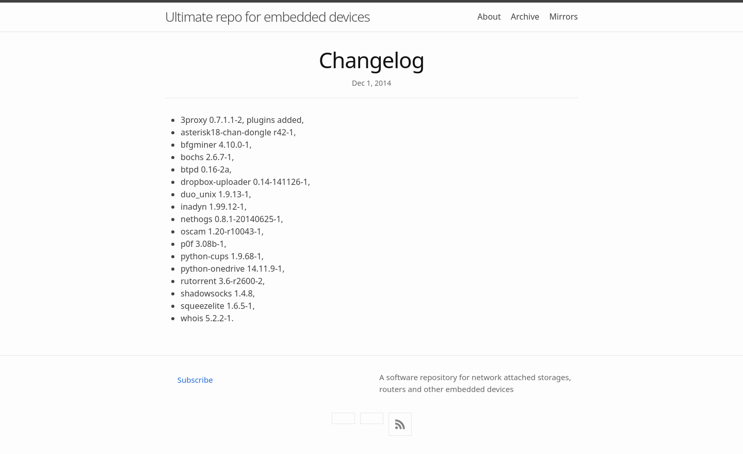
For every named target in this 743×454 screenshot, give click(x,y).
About (488, 16)
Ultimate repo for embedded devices (267, 16)
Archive (525, 16)
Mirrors (564, 16)
